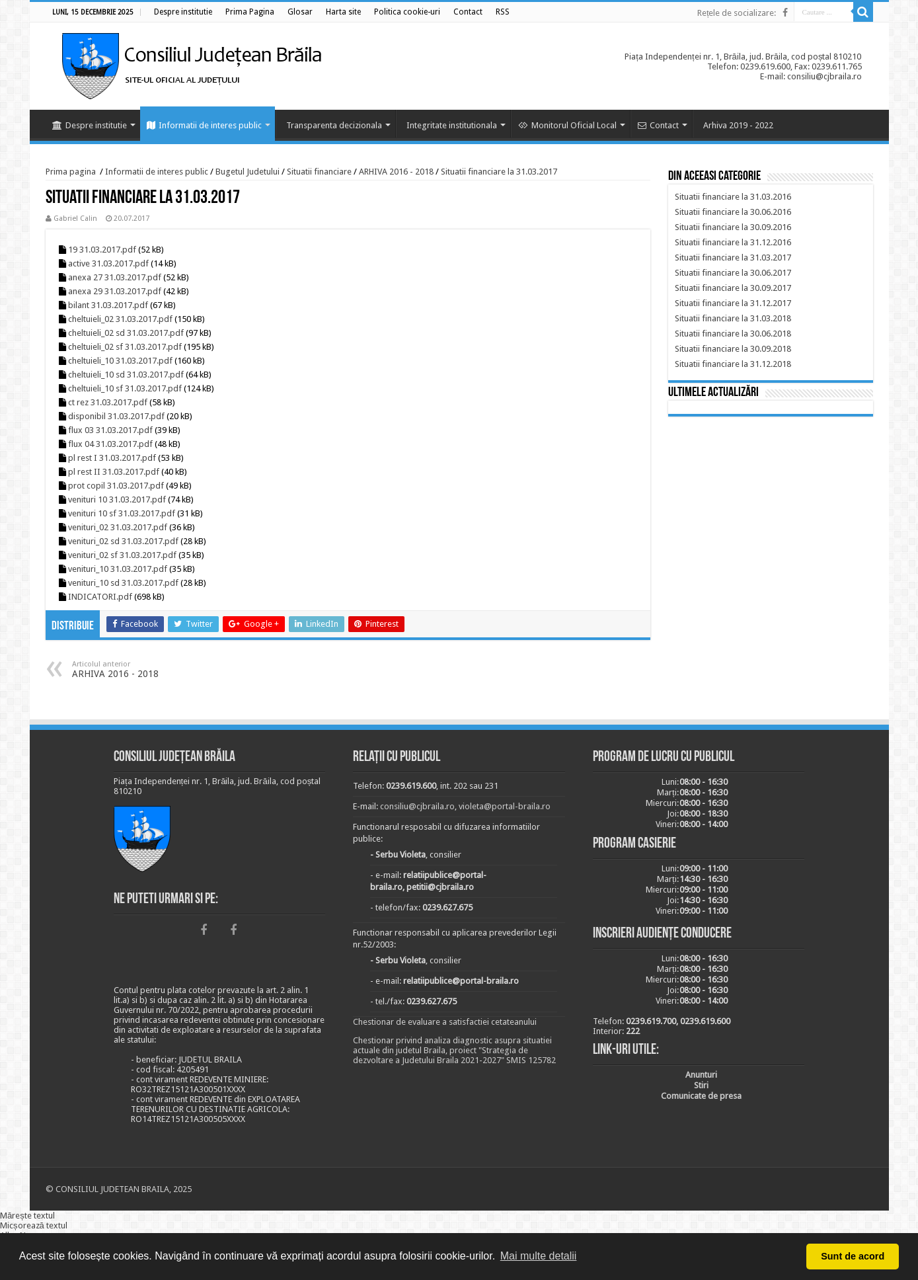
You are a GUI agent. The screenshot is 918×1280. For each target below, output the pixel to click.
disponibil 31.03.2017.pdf (116, 416)
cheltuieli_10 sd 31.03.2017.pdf (126, 375)
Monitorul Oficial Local (567, 125)
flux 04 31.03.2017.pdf (110, 444)
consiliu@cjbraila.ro (417, 806)
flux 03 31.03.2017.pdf (110, 430)
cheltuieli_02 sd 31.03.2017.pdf (126, 333)
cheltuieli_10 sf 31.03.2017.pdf (125, 388)
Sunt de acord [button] (852, 1256)
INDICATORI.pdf (100, 597)
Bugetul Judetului (247, 172)
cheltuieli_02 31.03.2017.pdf (120, 319)
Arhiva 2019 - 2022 (738, 125)
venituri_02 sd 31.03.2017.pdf (123, 541)
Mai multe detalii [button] (538, 1255)
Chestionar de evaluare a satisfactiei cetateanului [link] (445, 1022)
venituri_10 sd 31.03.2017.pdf (123, 583)
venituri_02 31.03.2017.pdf (117, 527)
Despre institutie (89, 125)
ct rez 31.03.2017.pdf (107, 402)
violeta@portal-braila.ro (505, 806)
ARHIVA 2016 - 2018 (396, 172)
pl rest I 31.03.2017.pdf (112, 458)
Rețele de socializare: (737, 13)
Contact (658, 125)
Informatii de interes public (204, 125)
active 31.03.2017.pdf (108, 263)
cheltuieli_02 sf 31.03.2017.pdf (125, 347)
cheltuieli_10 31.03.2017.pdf (120, 361)
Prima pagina (71, 172)
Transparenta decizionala (334, 125)
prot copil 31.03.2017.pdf (116, 486)
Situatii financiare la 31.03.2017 (499, 172)
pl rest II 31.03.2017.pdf (113, 472)
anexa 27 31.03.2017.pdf (114, 277)
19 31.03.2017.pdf (102, 250)
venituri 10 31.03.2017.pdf (117, 499)
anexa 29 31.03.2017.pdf (114, 291)
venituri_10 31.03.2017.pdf (117, 569)
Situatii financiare (319, 172)
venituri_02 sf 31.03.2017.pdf (122, 555)
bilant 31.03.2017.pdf (108, 305)
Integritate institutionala (451, 125)
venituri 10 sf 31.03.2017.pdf (121, 513)
